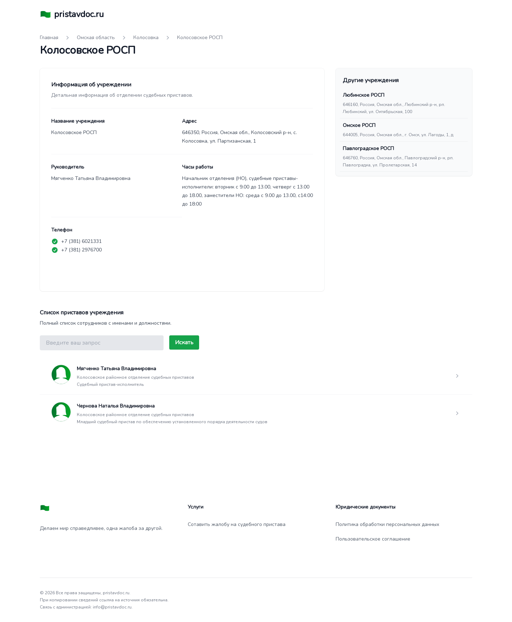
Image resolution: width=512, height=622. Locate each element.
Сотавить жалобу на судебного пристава (237, 524)
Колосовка (146, 37)
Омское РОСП (359, 125)
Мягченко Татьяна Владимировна (116, 368)
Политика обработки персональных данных (387, 524)
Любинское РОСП (363, 95)
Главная (49, 37)
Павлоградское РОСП (368, 148)
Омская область (96, 37)
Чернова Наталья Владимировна (116, 406)
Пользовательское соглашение (373, 539)
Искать (184, 342)
